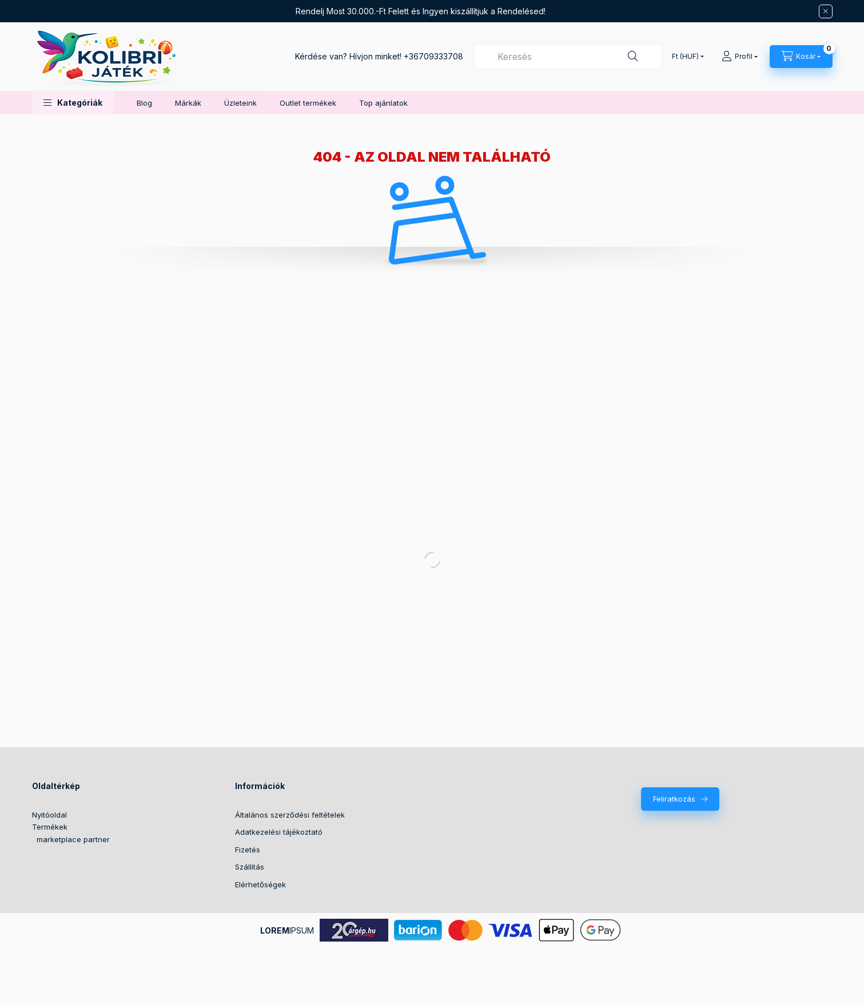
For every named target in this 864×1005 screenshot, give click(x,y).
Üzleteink (240, 102)
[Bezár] (826, 11)
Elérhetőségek (260, 884)
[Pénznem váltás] (685, 56)
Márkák (188, 102)
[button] (73, 102)
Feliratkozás (674, 798)
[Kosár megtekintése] (801, 56)
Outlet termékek (308, 102)
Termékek (49, 826)
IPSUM (287, 930)
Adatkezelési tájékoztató (278, 831)
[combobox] (568, 56)
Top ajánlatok (383, 102)
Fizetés (247, 849)
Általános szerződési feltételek (290, 814)
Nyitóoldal (49, 814)
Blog (144, 102)
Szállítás (249, 866)
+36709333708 (433, 56)
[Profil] (740, 56)
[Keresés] (633, 56)
